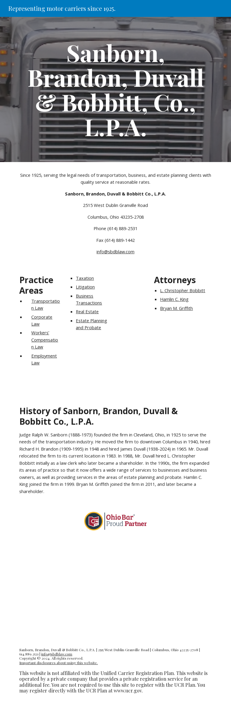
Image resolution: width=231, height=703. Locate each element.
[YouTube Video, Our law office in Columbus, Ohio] (115, 587)
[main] (115, 89)
